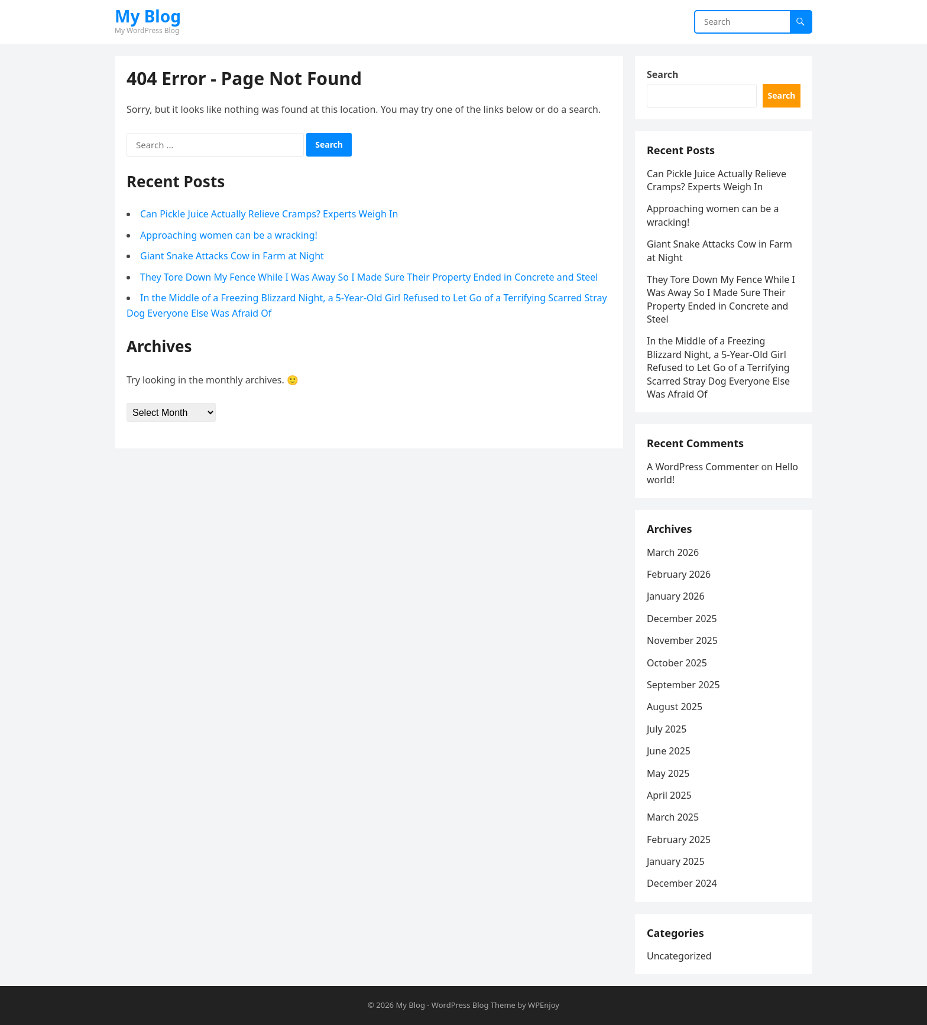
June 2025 (669, 750)
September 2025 (683, 684)
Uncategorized (679, 955)
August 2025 (674, 706)
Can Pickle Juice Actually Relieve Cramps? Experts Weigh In (269, 213)
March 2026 (673, 552)
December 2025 (682, 618)
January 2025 (676, 861)
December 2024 (682, 883)
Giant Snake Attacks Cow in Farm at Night (232, 255)
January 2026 (676, 596)
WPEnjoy (543, 1005)
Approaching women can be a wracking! (228, 235)
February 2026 (679, 574)
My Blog (148, 16)
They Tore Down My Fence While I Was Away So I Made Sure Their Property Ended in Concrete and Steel (369, 277)
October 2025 (677, 662)
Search (662, 74)
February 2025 (679, 839)
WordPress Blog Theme (474, 1005)
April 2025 (669, 795)
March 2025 (673, 817)
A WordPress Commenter (703, 466)
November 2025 (682, 640)
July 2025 (666, 729)
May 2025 (668, 773)
